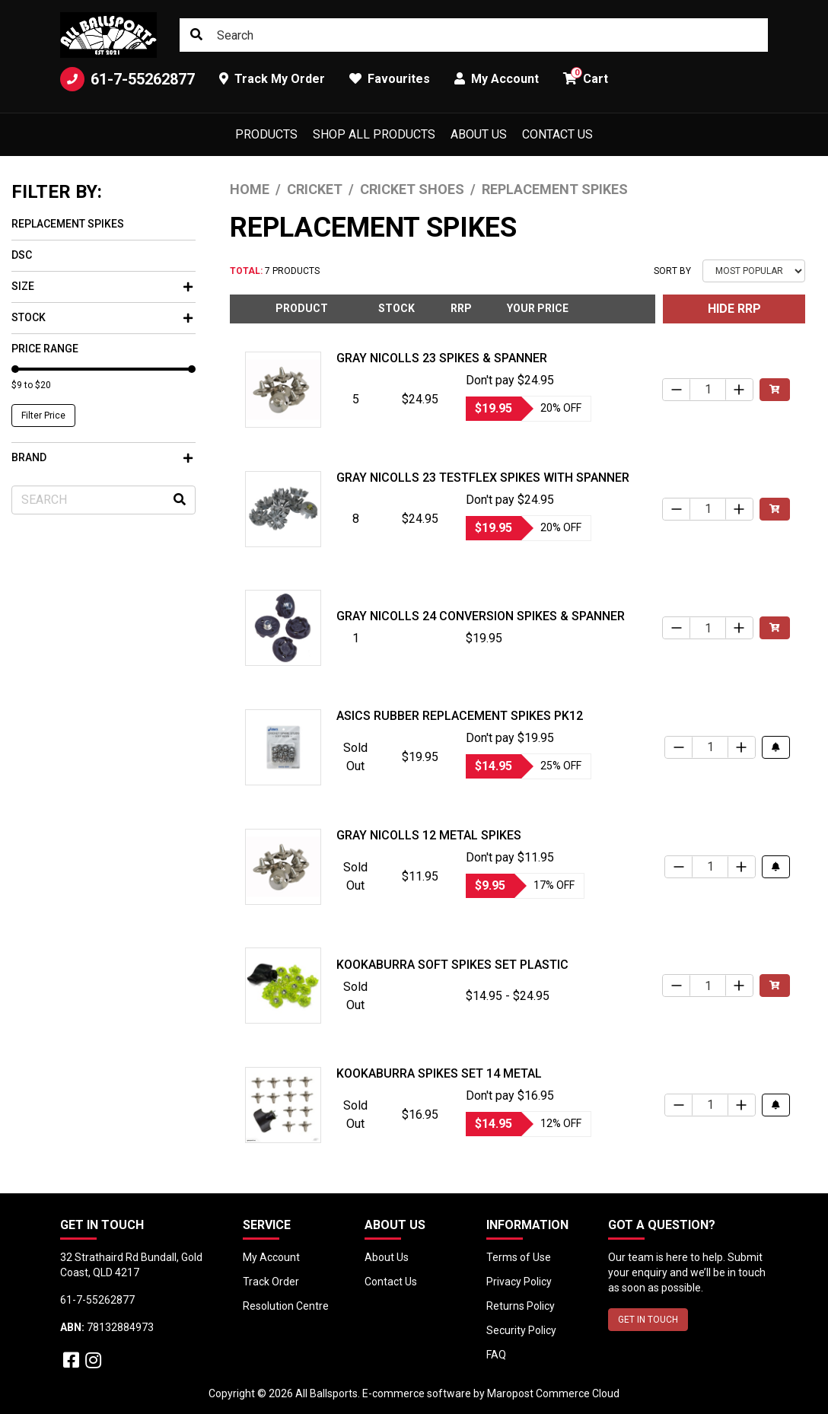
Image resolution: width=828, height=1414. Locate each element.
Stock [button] (102, 317)
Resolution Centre (286, 1306)
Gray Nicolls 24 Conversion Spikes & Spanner (480, 616)
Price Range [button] (44, 348)
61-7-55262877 (127, 79)
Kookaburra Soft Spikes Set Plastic (452, 964)
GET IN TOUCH (648, 1319)
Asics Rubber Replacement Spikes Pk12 (459, 716)
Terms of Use (518, 1257)
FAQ (496, 1355)
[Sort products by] (753, 271)
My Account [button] (496, 79)
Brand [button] (102, 457)
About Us (479, 134)
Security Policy (521, 1330)
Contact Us (557, 134)
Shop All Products (374, 134)
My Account (271, 1257)
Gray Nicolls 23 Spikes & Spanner (441, 358)
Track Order (271, 1281)
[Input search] (474, 35)
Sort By (672, 271)
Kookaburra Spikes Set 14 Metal (439, 1073)
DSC (21, 255)
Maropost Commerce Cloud (553, 1393)
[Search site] (196, 35)
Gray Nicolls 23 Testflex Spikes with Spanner (482, 477)
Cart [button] (585, 76)
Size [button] (102, 286)
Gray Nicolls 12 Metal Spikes (428, 835)
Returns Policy (520, 1306)
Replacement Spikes (67, 224)
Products (266, 134)
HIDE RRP (734, 308)
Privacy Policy (519, 1281)
